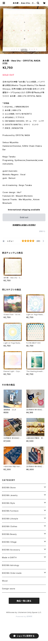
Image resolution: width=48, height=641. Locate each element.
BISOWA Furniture (10, 511)
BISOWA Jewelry (10, 495)
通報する (42, 231)
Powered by (24, 616)
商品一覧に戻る (24, 601)
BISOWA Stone (9, 487)
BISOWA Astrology (10, 565)
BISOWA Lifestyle (10, 519)
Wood (5, 581)
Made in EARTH (9, 557)
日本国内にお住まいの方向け (24, 225)
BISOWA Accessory (11, 550)
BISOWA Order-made (12, 573)
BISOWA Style (8, 503)
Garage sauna (8, 588)
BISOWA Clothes (9, 526)
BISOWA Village (9, 542)
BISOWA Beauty (9, 534)
